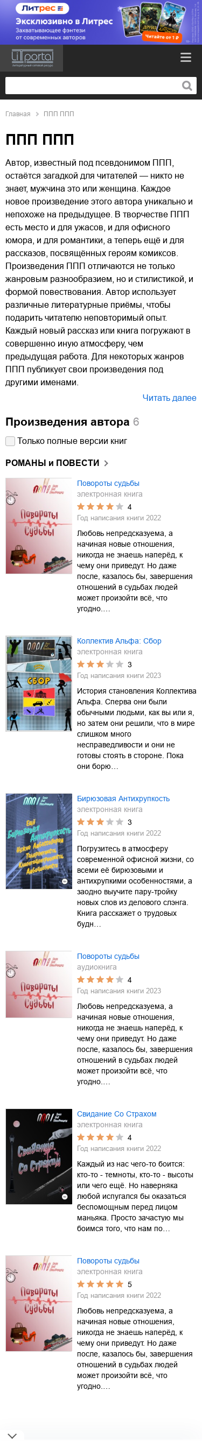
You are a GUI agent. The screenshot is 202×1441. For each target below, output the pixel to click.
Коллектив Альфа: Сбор (119, 641)
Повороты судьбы (108, 483)
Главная (18, 114)
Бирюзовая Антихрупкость (123, 798)
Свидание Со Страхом (117, 1114)
